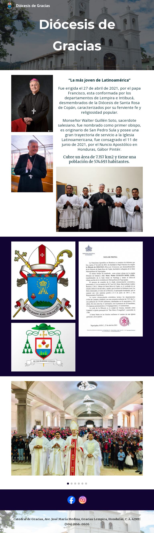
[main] (77, 35)
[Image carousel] (77, 433)
